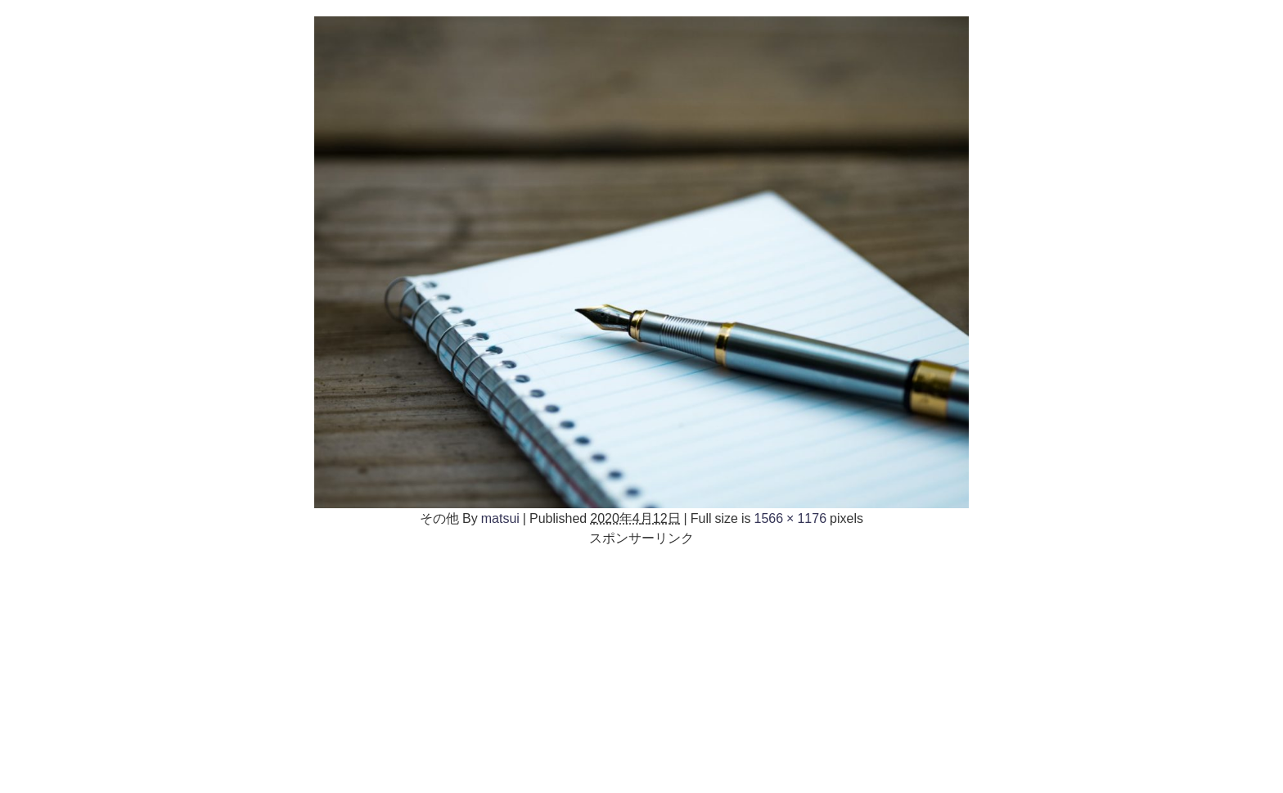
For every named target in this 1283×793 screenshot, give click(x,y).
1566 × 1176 (790, 518)
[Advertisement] (641, 662)
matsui (500, 518)
